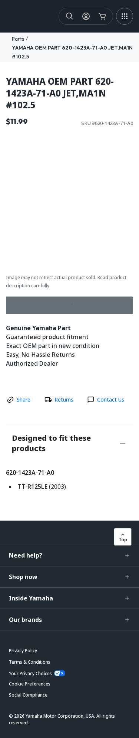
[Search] (70, 16)
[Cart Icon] (102, 16)
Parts (18, 38)
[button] (69, 555)
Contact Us (110, 399)
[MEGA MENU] (124, 16)
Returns (63, 399)
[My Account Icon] (86, 16)
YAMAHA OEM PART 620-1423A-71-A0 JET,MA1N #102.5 (60, 93)
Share (23, 399)
